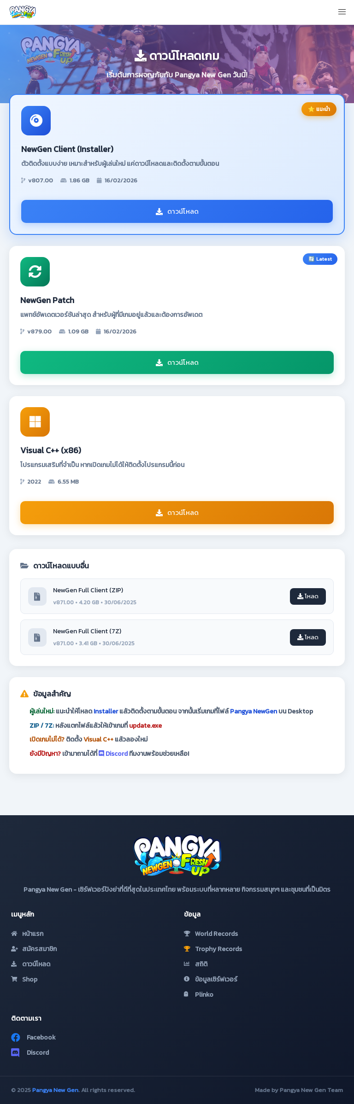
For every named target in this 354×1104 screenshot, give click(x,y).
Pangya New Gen (55, 1090)
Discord (113, 754)
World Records (211, 934)
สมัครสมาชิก (34, 949)
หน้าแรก (27, 934)
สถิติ (195, 964)
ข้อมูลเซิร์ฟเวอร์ (210, 979)
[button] (342, 12)
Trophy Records (213, 949)
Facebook (33, 1037)
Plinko (198, 994)
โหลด (308, 596)
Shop (24, 979)
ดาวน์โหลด (177, 211)
